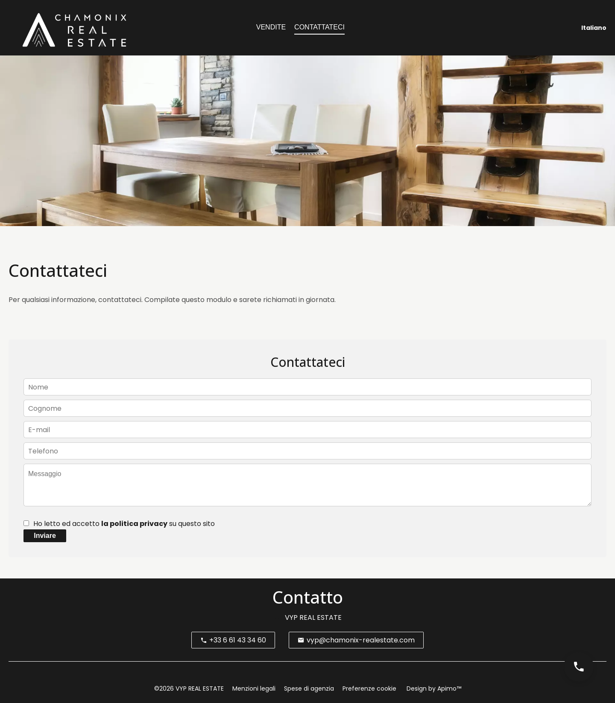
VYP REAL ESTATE (313, 617)
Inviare (45, 535)
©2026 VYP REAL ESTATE (189, 688)
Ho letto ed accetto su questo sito (124, 524)
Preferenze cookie (369, 688)
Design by (433, 688)
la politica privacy (134, 524)
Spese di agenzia (309, 688)
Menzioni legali (253, 688)
